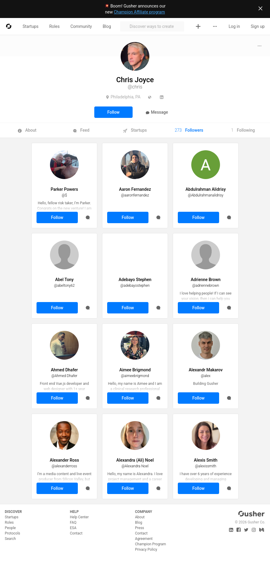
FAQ (73, 522)
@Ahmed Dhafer (64, 376)
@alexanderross (64, 466)
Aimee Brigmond (135, 369)
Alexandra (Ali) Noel (135, 460)
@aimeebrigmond (135, 376)
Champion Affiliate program (139, 12)
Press (139, 528)
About (140, 517)
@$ (64, 195)
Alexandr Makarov (205, 369)
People (10, 528)
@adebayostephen (135, 285)
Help (74, 512)
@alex (205, 376)
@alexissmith (205, 466)
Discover (13, 512)
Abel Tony (64, 279)
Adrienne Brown (206, 279)
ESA (73, 528)
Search (10, 539)
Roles (9, 522)
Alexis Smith (205, 460)
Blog (138, 522)
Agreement (144, 539)
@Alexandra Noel (135, 466)
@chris (135, 87)
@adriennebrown (205, 285)
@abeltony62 (64, 285)
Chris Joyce (135, 80)
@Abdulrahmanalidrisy (206, 195)
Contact (76, 533)
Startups (11, 517)
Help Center (79, 517)
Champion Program (150, 544)
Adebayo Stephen (135, 279)
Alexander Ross (64, 460)
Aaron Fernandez (135, 189)
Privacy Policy (146, 549)
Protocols (12, 533)
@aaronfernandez (135, 195)
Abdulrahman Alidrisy (206, 189)
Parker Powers (64, 189)
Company (143, 512)
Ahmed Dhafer (64, 369)
